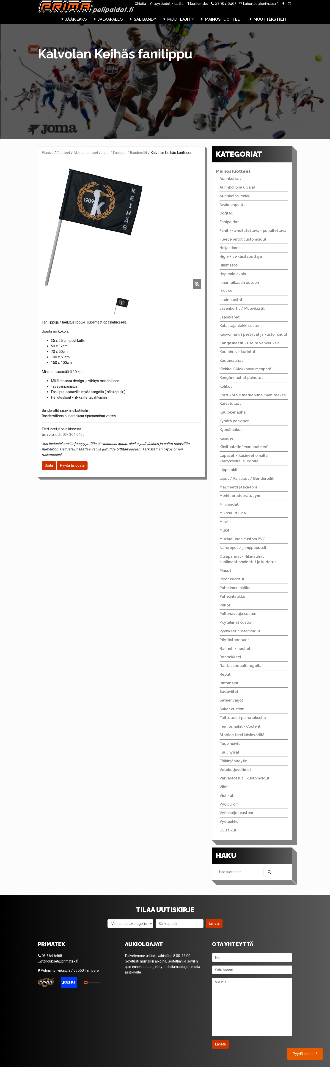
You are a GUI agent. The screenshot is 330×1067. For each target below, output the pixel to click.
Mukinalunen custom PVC (242, 539)
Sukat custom (232, 709)
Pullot (225, 605)
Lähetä (214, 923)
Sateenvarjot (231, 700)
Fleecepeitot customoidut (243, 239)
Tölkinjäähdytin (234, 761)
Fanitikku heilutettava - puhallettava (253, 230)
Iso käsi (226, 291)
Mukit (224, 530)
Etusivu (47, 153)
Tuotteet (63, 153)
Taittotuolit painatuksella (243, 718)
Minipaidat (229, 504)
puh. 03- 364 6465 (70, 434)
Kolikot (226, 386)
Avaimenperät (232, 205)
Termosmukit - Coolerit (240, 726)
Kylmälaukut (231, 430)
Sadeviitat (229, 691)
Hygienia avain (233, 274)
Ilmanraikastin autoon (239, 282)
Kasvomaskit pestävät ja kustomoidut (253, 334)
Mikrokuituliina (233, 513)
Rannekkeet (231, 657)
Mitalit (225, 522)
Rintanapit (229, 683)
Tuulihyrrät (229, 752)
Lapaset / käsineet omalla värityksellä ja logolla (244, 458)
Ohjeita (140, 3)
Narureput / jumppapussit (243, 548)
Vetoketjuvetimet (235, 770)
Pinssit (225, 570)
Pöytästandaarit (234, 640)
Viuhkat (227, 795)
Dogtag (226, 213)
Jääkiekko (76, 19)
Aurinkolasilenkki (235, 196)
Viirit (224, 787)
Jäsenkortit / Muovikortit (242, 308)
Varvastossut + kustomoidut (245, 778)
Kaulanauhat (231, 360)
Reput (225, 674)
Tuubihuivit (230, 743)
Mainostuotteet (223, 19)
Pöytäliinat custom (236, 622)
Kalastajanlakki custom (240, 326)
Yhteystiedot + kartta (166, 3)
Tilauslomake (197, 3)
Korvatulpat (230, 403)
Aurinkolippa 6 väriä (237, 187)
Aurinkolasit (230, 178)
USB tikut (228, 830)
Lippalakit (229, 470)
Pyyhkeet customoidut (240, 631)
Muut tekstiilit (270, 19)
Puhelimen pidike (235, 588)
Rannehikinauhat (235, 648)
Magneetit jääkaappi (238, 487)
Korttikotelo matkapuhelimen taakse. (253, 395)
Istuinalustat (231, 300)
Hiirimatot (228, 265)
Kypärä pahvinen (235, 421)
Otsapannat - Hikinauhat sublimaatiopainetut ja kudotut (248, 559)
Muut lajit (179, 19)
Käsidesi (227, 438)
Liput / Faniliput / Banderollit (124, 153)
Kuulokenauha (233, 412)
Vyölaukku (229, 821)
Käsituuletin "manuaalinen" (244, 447)
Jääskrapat (230, 317)
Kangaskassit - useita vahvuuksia (250, 343)
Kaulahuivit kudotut (238, 352)
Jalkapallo (110, 19)
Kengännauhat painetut (241, 378)
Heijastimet (230, 248)
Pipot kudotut (232, 579)
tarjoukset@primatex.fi (258, 3)
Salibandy (145, 19)
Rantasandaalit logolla (240, 666)
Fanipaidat (229, 222)
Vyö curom (229, 804)
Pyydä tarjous (305, 1054)
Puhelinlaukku (232, 596)
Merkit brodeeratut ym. (240, 496)
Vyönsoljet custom (236, 813)
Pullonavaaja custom (238, 614)
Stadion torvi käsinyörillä (242, 735)
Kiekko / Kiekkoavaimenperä (245, 369)
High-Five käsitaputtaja (241, 256)
